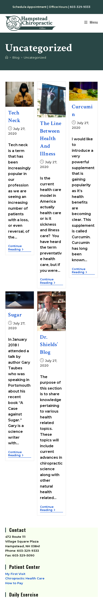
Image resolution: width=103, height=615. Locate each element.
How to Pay (14, 583)
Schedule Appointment (29, 7)
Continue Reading (18, 248)
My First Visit (15, 574)
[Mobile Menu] (91, 22)
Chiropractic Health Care (24, 578)
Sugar (15, 314)
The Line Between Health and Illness (50, 138)
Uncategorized (35, 57)
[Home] (6, 57)
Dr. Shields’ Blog (49, 345)
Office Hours (58, 7)
